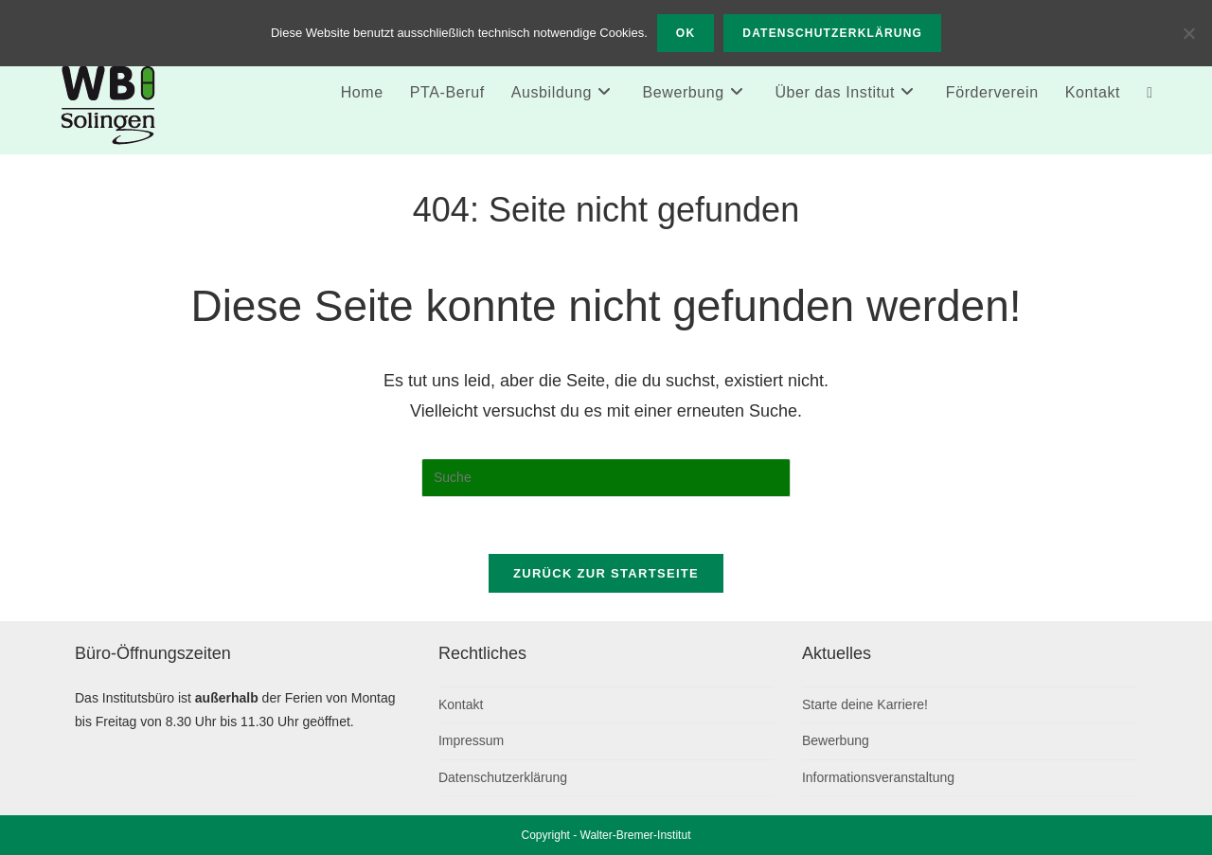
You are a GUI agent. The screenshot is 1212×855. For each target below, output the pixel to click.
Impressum (471, 740)
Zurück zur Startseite (606, 573)
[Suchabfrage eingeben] (606, 478)
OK (685, 33)
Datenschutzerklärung (502, 777)
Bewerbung (835, 740)
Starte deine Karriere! (865, 704)
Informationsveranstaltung (878, 777)
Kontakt (460, 704)
